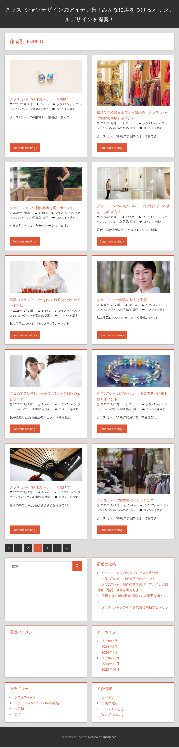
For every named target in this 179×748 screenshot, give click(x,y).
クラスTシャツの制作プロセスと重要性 (129, 574)
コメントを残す (65, 109)
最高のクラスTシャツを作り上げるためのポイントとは (46, 304)
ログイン (107, 699)
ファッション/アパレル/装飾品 (36, 705)
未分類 (19, 710)
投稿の (109, 705)
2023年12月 (110, 660)
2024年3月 (109, 642)
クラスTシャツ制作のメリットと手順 (46, 99)
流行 (45, 109)
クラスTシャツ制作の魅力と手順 (128, 301)
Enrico (44, 104)
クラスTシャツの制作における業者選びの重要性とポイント (133, 398)
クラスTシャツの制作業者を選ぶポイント (45, 210)
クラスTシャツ (66, 104)
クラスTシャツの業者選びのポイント (128, 580)
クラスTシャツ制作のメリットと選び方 (46, 491)
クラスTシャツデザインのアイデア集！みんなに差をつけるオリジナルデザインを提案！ (90, 14)
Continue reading (23, 148)
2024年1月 (109, 654)
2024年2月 (109, 648)
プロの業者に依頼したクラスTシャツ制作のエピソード (46, 398)
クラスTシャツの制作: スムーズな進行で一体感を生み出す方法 (131, 208)
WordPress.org (112, 716)
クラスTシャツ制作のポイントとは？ (133, 502)
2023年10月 (110, 671)
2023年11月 (110, 665)
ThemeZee (109, 739)
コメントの (112, 710)
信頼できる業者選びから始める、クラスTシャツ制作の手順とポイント (131, 115)
